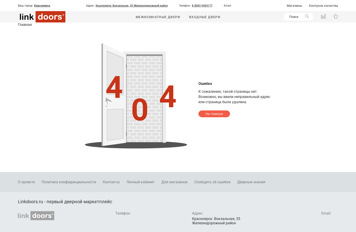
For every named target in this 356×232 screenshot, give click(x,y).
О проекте (26, 182)
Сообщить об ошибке (212, 182)
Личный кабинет (140, 182)
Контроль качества (323, 5)
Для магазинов (174, 182)
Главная (25, 24)
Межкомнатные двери (158, 17)
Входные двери (204, 17)
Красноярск (42, 5)
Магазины (294, 5)
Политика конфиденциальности (69, 182)
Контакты (111, 182)
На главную (214, 114)
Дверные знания (251, 182)
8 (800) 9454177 (202, 5)
